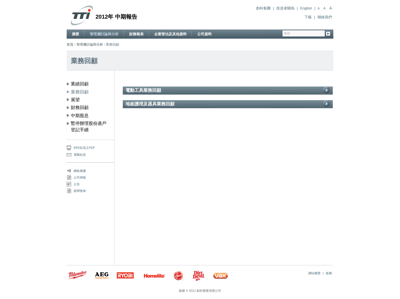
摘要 (75, 34)
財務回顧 (80, 107)
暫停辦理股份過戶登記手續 (88, 126)
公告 (77, 184)
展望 (75, 99)
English (306, 8)
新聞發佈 (80, 190)
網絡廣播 (80, 170)
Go (328, 34)
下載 (308, 17)
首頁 (70, 44)
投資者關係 (285, 8)
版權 (329, 273)
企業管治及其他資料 (170, 34)
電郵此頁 (80, 154)
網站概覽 (314, 273)
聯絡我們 (325, 17)
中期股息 (80, 115)
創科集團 (263, 8)
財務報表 (136, 34)
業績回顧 (80, 83)
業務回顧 (80, 92)
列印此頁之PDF (84, 147)
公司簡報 (80, 177)
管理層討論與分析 (104, 34)
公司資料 (204, 34)
